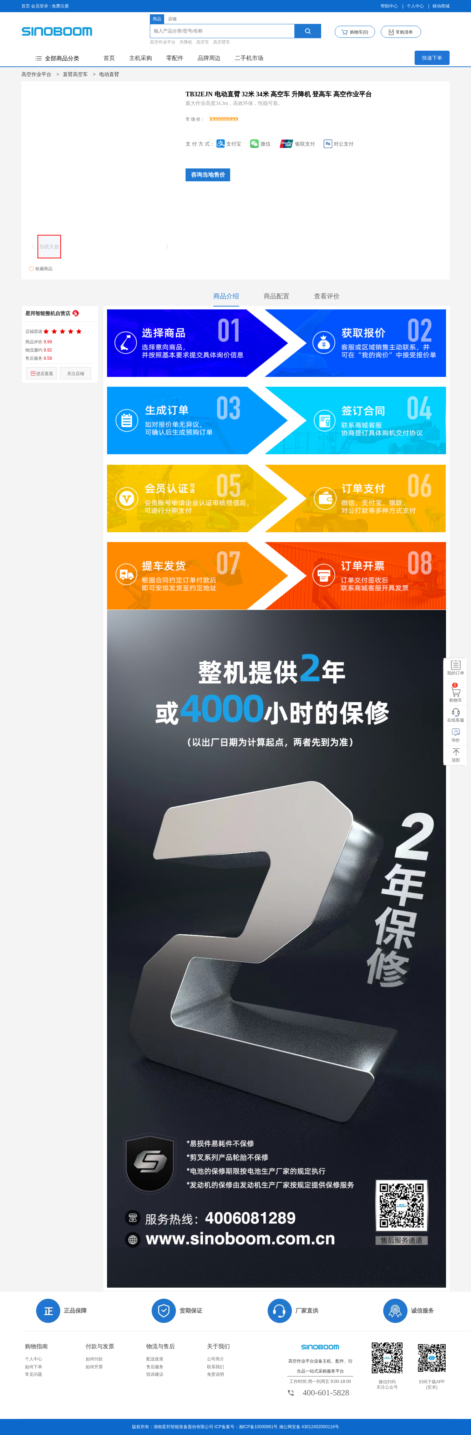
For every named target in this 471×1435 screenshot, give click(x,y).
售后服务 (154, 1366)
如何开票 (94, 1366)
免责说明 (215, 1374)
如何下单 (33, 1366)
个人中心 (415, 6)
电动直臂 (109, 74)
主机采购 (140, 58)
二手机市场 (249, 58)
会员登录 (39, 6)
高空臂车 (221, 42)
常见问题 (33, 1374)
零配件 (174, 58)
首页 (25, 6)
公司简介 (215, 1358)
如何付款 (94, 1358)
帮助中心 (389, 6)
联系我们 (215, 1366)
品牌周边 (209, 58)
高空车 (202, 42)
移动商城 (441, 6)
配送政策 (154, 1358)
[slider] (62, 331)
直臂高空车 (75, 74)
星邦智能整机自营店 (47, 313)
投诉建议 (154, 1374)
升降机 (185, 42)
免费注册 (60, 6)
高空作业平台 (163, 42)
